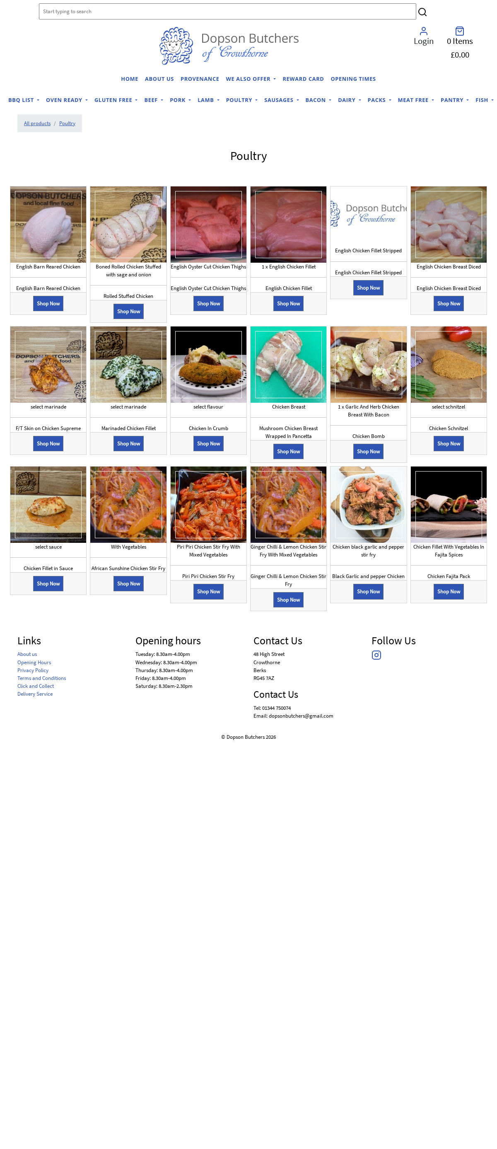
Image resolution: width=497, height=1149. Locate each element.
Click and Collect (35, 685)
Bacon (317, 100)
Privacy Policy (32, 670)
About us (159, 78)
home (129, 78)
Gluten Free (114, 100)
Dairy (347, 100)
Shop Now (48, 303)
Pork (178, 100)
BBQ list (22, 100)
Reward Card (303, 78)
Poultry (240, 100)
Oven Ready (65, 100)
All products (37, 123)
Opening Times (353, 78)
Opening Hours (34, 662)
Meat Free (414, 100)
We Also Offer (249, 78)
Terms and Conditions (41, 678)
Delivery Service (35, 693)
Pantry (453, 100)
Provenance (200, 78)
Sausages (279, 100)
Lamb (206, 100)
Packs (378, 100)
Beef (151, 100)
